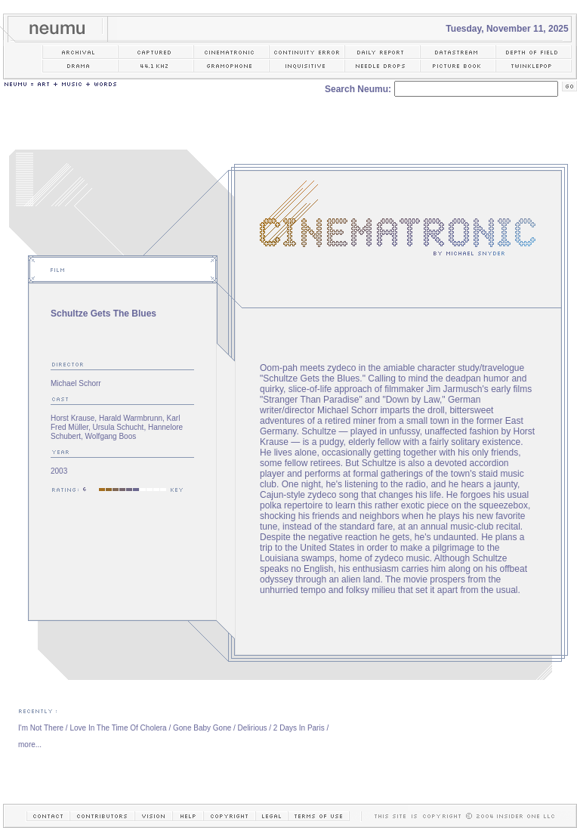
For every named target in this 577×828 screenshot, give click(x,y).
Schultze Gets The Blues (103, 313)
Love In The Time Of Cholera (117, 728)
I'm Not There (40, 728)
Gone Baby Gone (202, 728)
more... (30, 744)
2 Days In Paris (299, 728)
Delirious (252, 728)
